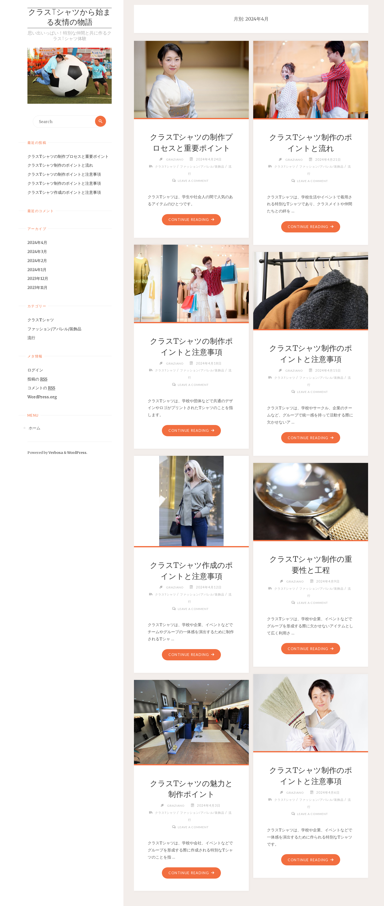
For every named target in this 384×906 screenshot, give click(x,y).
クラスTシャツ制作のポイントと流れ (60, 165)
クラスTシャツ (40, 320)
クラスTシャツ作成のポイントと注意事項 (64, 192)
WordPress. (77, 453)
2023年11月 (37, 288)
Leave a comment (193, 181)
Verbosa (55, 453)
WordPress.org (42, 397)
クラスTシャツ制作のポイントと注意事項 (64, 183)
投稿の (37, 379)
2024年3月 (37, 252)
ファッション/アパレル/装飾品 (54, 329)
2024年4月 (37, 243)
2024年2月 (37, 261)
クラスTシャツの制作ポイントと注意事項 (64, 174)
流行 (31, 338)
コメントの (41, 388)
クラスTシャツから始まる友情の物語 (69, 18)
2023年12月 (37, 278)
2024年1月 (37, 269)
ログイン (35, 370)
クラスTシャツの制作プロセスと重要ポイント (68, 156)
